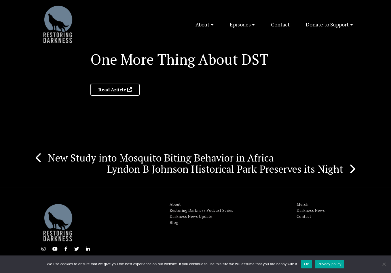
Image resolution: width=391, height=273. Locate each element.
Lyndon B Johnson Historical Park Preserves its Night (225, 169)
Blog (174, 222)
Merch (302, 204)
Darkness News (311, 210)
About (202, 24)
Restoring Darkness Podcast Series (201, 210)
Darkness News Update (191, 216)
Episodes (240, 24)
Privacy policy (329, 264)
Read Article (115, 89)
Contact (280, 24)
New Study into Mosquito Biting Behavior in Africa (161, 157)
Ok (306, 264)
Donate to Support (327, 24)
